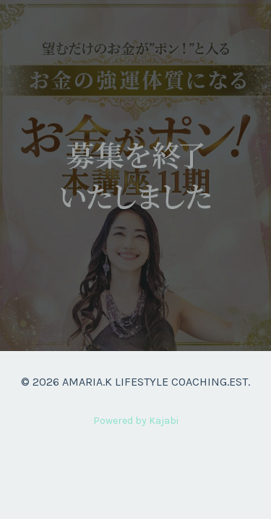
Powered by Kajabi (135, 420)
